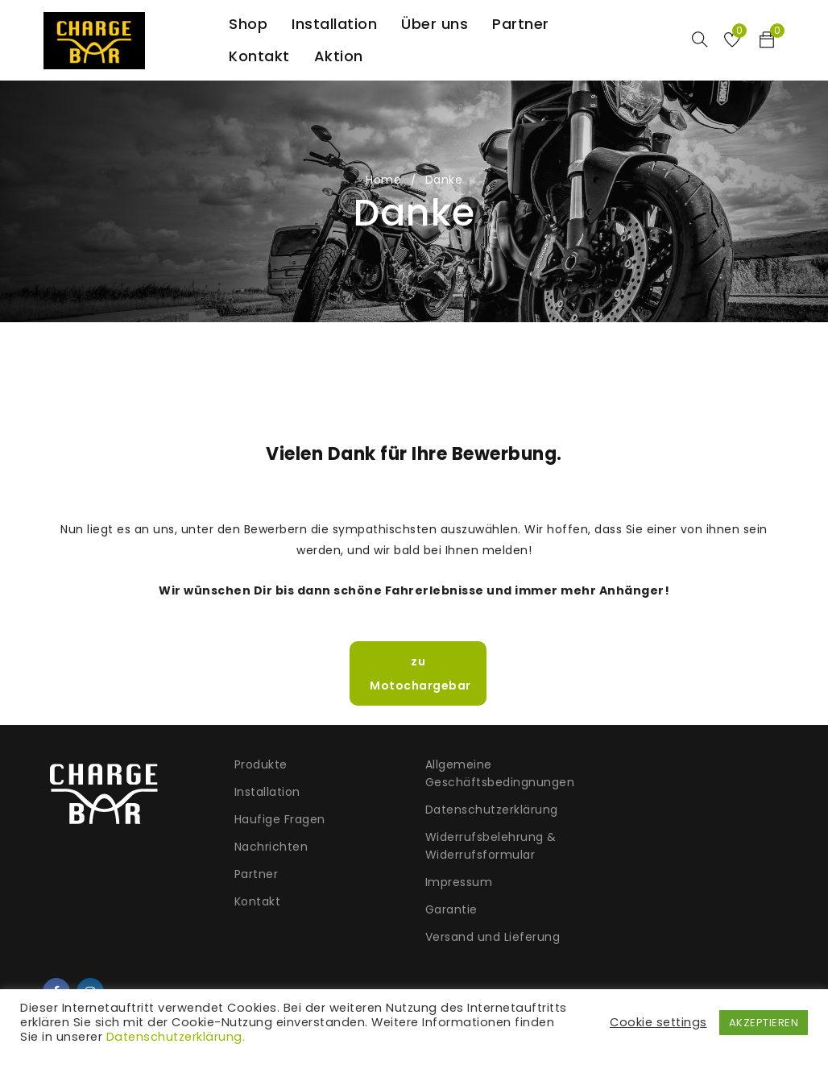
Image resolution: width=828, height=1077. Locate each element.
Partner (255, 874)
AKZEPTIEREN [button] (764, 1022)
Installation (266, 792)
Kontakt (256, 901)
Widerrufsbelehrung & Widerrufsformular (487, 846)
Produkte (259, 764)
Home (383, 180)
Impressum (456, 882)
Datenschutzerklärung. (176, 1037)
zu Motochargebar (417, 673)
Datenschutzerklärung (488, 810)
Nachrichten (270, 847)
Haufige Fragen (278, 819)
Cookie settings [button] (658, 1022)
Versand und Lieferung (489, 937)
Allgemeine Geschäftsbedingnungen (497, 773)
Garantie (448, 909)
